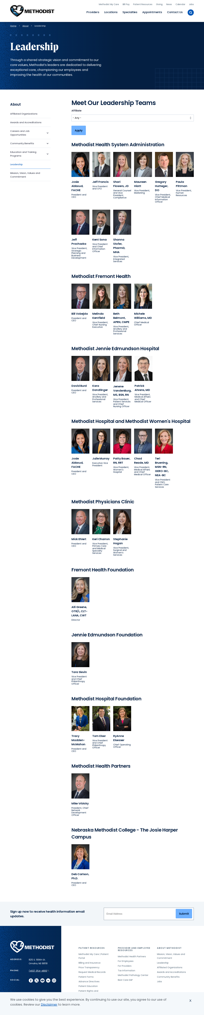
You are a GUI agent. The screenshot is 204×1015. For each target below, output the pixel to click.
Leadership (16, 163)
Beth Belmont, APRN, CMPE (121, 317)
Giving (159, 3)
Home (13, 24)
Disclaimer (49, 1004)
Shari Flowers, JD (121, 183)
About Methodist (169, 946)
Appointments (152, 12)
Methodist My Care (109, 3)
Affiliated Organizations (23, 112)
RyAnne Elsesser (118, 737)
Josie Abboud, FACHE (77, 185)
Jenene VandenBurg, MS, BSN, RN (122, 389)
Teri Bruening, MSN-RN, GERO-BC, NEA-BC (162, 466)
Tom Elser (99, 735)
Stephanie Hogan (120, 540)
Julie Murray (101, 457)
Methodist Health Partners (132, 955)
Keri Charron (101, 538)
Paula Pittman (181, 183)
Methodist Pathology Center (133, 974)
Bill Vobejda (79, 313)
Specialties (129, 12)
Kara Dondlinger (100, 387)
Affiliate (76, 109)
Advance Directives (89, 980)
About (25, 24)
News (169, 3)
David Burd (79, 385)
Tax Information (126, 969)
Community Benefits (22, 142)
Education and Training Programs (23, 152)
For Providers (124, 964)
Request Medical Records (92, 971)
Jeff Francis (100, 181)
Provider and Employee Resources (134, 948)
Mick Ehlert (78, 538)
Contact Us (175, 12)
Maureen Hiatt (140, 183)
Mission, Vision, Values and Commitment (25, 173)
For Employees (125, 960)
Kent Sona (99, 239)
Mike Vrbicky (80, 802)
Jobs (191, 3)
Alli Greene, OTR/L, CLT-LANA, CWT (79, 610)
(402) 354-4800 (39, 969)
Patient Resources (142, 3)
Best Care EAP (125, 978)
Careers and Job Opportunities (20, 131)
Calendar (180, 3)
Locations (111, 12)
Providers (92, 12)
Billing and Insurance (90, 961)
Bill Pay (126, 3)
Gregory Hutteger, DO (161, 185)
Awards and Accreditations (25, 121)
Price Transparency (89, 966)
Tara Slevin (79, 671)
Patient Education (88, 985)
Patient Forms (86, 975)
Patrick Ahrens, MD (142, 387)
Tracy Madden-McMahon (78, 739)
